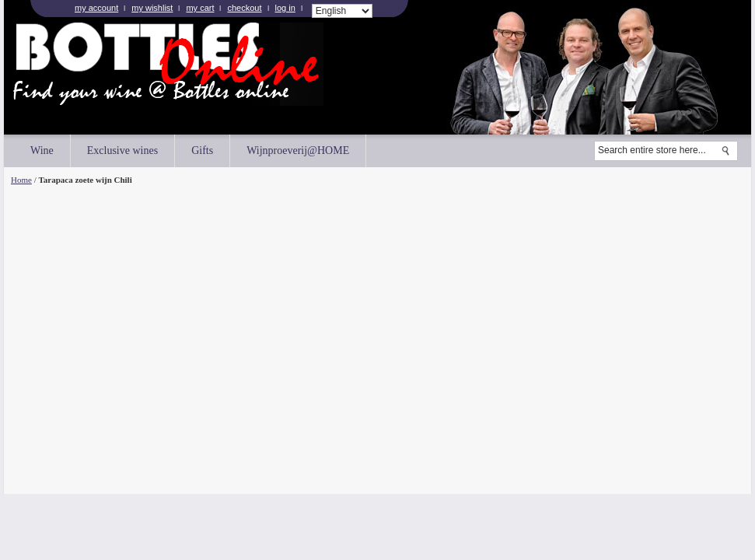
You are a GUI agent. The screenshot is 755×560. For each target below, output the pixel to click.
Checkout (244, 7)
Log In (285, 7)
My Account (96, 7)
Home (21, 179)
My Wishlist (152, 7)
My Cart (200, 7)
